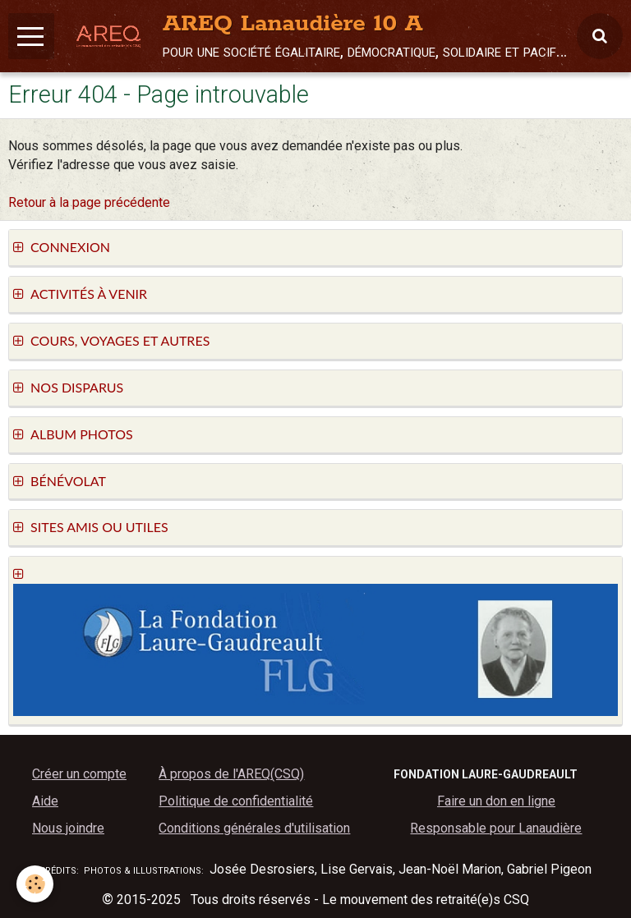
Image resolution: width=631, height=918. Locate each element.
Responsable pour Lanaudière (496, 828)
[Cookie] (34, 883)
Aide (45, 801)
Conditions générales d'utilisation (254, 828)
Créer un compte (79, 774)
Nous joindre (68, 828)
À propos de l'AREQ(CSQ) (231, 774)
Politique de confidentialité (236, 801)
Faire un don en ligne (496, 801)
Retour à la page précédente (89, 202)
